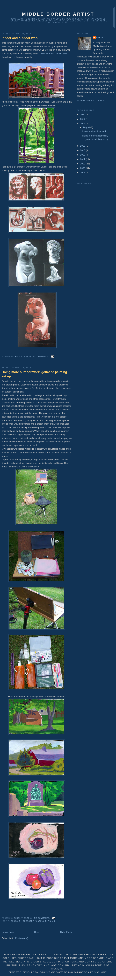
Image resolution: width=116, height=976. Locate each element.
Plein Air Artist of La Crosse (53, 53)
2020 (83, 114)
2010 (83, 163)
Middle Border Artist (58, 14)
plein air (50, 921)
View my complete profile (91, 101)
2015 (83, 146)
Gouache (15, 921)
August (86, 127)
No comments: (41, 356)
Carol (99, 37)
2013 (83, 150)
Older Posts (66, 932)
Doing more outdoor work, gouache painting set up (34, 374)
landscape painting (33, 921)
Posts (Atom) (21, 938)
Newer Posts (8, 932)
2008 (83, 172)
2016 (83, 123)
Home (37, 932)
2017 (83, 119)
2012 (83, 154)
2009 (83, 168)
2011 (83, 159)
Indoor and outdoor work (20, 38)
